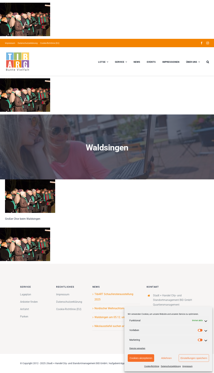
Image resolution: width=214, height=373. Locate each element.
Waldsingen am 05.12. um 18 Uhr (114, 317)
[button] (207, 61)
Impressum (187, 366)
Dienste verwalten (137, 348)
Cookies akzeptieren (141, 358)
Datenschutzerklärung (171, 366)
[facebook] (201, 43)
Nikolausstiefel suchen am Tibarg (114, 326)
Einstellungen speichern (194, 358)
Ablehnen (166, 358)
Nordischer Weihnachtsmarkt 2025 (114, 308)
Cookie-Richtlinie (151, 366)
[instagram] (207, 43)
